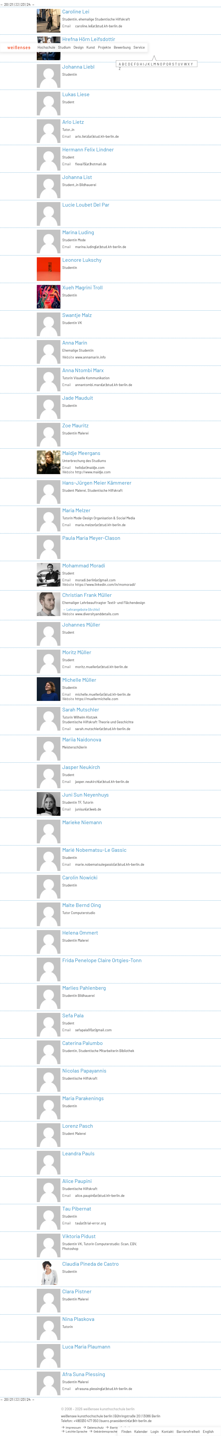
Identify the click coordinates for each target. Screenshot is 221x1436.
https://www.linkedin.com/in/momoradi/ (105, 584)
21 (12, 4)
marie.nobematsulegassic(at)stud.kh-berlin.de (109, 864)
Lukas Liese (76, 94)
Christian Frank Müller (87, 595)
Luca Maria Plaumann (86, 1346)
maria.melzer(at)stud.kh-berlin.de (100, 525)
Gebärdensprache (103, 1431)
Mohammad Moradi (83, 565)
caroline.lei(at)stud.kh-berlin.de (98, 26)
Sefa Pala (73, 1015)
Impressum (71, 1427)
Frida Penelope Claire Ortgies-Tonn (102, 960)
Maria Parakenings (83, 1098)
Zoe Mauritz (75, 425)
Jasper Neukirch (81, 767)
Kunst (90, 47)
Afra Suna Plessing (83, 1374)
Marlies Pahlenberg (84, 987)
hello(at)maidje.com (90, 467)
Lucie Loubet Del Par (85, 204)
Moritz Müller (76, 652)
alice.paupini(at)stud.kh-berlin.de (100, 1195)
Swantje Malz (77, 315)
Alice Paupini (77, 1181)
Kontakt (168, 1431)
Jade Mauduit (77, 397)
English (208, 1431)
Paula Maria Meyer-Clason (91, 538)
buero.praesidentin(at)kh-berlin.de (126, 1421)
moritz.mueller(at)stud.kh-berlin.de (101, 667)
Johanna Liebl (78, 66)
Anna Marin (74, 342)
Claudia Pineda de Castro (90, 1263)
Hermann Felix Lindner (88, 149)
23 (23, 4)
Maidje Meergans (81, 453)
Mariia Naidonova (81, 739)
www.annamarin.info (90, 357)
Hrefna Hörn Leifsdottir (88, 39)
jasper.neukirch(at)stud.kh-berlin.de (102, 781)
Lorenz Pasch (77, 1125)
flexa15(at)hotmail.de (90, 164)
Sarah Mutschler (80, 709)
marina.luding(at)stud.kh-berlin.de (100, 247)
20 (6, 4)
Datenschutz (93, 1427)
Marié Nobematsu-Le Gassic (94, 850)
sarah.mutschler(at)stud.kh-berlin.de (102, 729)
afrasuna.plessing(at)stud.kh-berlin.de (103, 1389)
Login (155, 1431)
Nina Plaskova (78, 1319)
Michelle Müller (79, 679)
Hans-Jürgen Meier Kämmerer (96, 482)
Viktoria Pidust (79, 1236)
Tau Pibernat (76, 1208)
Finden (126, 1431)
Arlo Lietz (73, 122)
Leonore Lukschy (81, 260)
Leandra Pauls (78, 1153)
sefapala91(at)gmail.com (93, 1030)
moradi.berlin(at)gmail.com (95, 580)
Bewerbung (122, 47)
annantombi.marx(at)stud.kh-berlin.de (103, 385)
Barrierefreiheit (188, 1431)
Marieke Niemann (82, 822)
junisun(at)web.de (88, 809)
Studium (64, 47)
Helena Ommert (80, 932)
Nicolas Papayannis (84, 1070)
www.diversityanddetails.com (97, 614)
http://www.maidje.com (93, 472)
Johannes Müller (81, 624)
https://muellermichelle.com (96, 699)
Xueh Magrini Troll (82, 287)
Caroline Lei (75, 11)
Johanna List (77, 177)
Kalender (141, 1431)
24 (29, 4)
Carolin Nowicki (79, 877)
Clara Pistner (76, 1291)
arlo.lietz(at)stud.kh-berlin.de (97, 136)
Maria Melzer (76, 510)
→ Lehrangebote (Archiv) (80, 609)
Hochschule (46, 47)
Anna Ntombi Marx (83, 370)
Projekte (104, 47)
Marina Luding (78, 232)
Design (79, 47)
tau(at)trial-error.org (90, 1223)
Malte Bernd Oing (81, 905)
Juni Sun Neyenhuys (85, 794)
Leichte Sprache (74, 1431)
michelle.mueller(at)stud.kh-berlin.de (103, 694)
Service (139, 47)
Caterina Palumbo (82, 1043)
